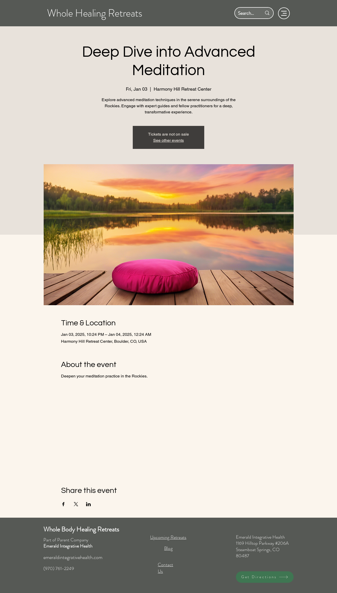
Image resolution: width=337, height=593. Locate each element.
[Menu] (284, 13)
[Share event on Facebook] (63, 504)
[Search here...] (246, 13)
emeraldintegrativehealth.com (72, 557)
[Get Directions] (265, 577)
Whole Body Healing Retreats (81, 529)
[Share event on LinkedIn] (88, 504)
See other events (168, 140)
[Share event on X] (76, 504)
